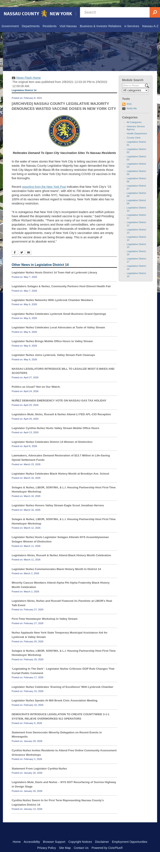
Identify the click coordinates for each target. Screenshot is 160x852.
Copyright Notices (80, 834)
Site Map (65, 840)
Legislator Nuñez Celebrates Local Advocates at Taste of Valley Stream (58, 320)
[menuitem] (10, 19)
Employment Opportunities (130, 834)
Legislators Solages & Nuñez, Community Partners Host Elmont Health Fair (61, 279)
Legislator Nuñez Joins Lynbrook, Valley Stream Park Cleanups (53, 347)
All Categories (134, 115)
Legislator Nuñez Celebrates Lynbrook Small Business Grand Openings (59, 306)
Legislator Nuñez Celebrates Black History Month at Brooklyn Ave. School (60, 466)
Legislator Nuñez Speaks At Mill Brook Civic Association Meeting (55, 693)
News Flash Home (28, 70)
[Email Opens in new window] (28, 246)
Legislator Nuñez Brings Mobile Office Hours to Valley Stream (52, 334)
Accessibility (32, 834)
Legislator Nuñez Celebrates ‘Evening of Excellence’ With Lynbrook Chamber (62, 679)
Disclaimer (102, 834)
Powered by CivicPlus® (107, 840)
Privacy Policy (46, 840)
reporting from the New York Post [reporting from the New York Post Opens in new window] (44, 179)
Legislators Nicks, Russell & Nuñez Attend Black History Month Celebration (61, 548)
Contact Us (81, 840)
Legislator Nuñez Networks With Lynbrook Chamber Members (52, 293)
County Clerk (134, 130)
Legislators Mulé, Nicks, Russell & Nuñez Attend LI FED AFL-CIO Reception (61, 407)
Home (17, 834)
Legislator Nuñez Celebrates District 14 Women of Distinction (52, 434)
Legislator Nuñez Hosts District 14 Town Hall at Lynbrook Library (54, 265)
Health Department (137, 126)
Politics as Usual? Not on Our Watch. (36, 379)
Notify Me (132, 101)
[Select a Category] (135, 83)
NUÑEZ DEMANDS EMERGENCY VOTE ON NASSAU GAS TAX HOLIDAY (59, 393)
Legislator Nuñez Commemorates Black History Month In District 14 (56, 562)
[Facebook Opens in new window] (15, 246)
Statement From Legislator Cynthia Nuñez (39, 761)
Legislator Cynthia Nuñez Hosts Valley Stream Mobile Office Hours (55, 421)
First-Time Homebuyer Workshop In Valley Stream (45, 611)
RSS (129, 97)
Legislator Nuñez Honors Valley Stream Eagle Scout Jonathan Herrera (58, 498)
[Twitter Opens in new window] (22, 246)
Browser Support (54, 834)
